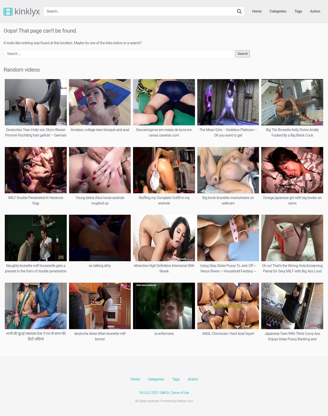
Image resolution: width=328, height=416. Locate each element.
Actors (315, 11)
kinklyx (22, 11)
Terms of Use (180, 393)
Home (256, 11)
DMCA (164, 393)
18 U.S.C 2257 (148, 393)
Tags (298, 11)
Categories (278, 11)
